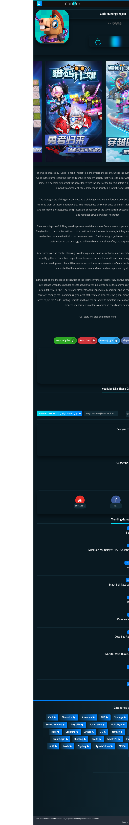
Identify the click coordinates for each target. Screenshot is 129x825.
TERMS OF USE (106, 767)
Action (117, 692)
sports (61, 713)
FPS (87, 721)
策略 (118, 728)
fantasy (82, 706)
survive (101, 721)
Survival (99, 706)
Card (17, 692)
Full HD (96, 713)
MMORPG (79, 713)
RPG (69, 692)
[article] (34, 349)
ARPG (117, 721)
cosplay (101, 699)
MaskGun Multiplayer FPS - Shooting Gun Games (83, 524)
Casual (101, 692)
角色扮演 (101, 728)
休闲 (18, 721)
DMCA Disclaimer (105, 759)
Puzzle (117, 699)
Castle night (104, 663)
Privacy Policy (107, 776)
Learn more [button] (96, 822)
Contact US (108, 792)
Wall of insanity (102, 542)
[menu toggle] (123, 3)
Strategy (85, 692)
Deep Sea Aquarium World (96, 611)
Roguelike (42, 699)
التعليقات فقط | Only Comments (66, 388)
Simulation (33, 692)
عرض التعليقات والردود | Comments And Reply (25, 388)
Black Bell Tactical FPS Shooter (93, 559)
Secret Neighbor (102, 507)
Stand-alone (62, 699)
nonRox (100, 814)
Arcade (54, 706)
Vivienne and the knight (97, 593)
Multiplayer (83, 699)
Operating (37, 706)
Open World (114, 713)
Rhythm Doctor (102, 576)
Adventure (53, 692)
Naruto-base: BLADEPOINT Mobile (91, 628)
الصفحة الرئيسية (106, 752)
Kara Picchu (104, 645)
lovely (32, 721)
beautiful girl (25, 713)
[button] (116, 821)
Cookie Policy (108, 784)
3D (68, 706)
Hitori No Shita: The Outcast (45, 778)
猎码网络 (83, 23)
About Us (109, 800)
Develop (116, 706)
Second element (20, 699)
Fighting (48, 721)
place (20, 706)
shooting (45, 713)
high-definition (68, 721)
